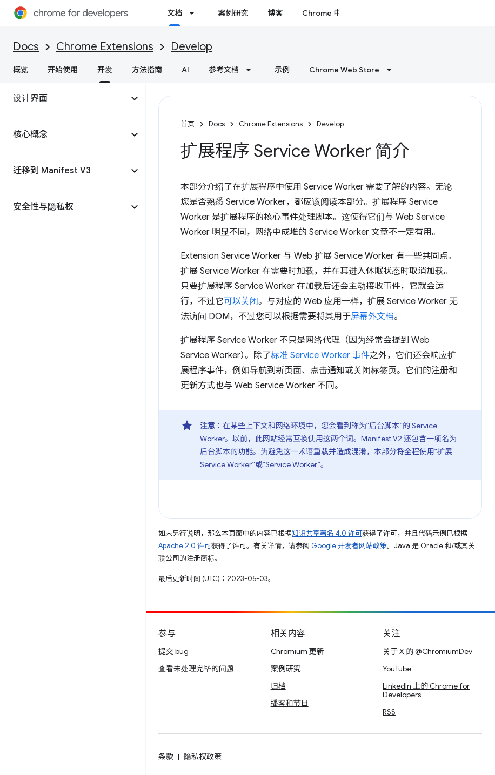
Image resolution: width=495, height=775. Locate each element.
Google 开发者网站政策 (349, 545)
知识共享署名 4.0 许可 (327, 533)
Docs (26, 46)
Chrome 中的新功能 (336, 13)
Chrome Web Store (344, 70)
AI (185, 70)
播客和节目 (290, 703)
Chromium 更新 (297, 651)
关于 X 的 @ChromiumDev (427, 651)
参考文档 (224, 70)
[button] (64, 98)
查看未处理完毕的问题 (196, 668)
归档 (278, 686)
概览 (20, 70)
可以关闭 (241, 301)
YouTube (397, 668)
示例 (282, 70)
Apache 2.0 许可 (184, 545)
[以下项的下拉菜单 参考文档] (252, 69)
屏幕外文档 (372, 316)
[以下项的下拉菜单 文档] (195, 12)
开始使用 (63, 70)
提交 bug (173, 651)
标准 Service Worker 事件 (320, 355)
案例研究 (233, 13)
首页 (187, 124)
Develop (191, 46)
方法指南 (147, 70)
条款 (165, 756)
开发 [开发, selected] (104, 70)
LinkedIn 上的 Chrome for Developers (426, 690)
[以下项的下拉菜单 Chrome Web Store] (392, 69)
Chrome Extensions (104, 46)
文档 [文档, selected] (174, 13)
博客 (275, 13)
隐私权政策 (203, 756)
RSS (389, 712)
